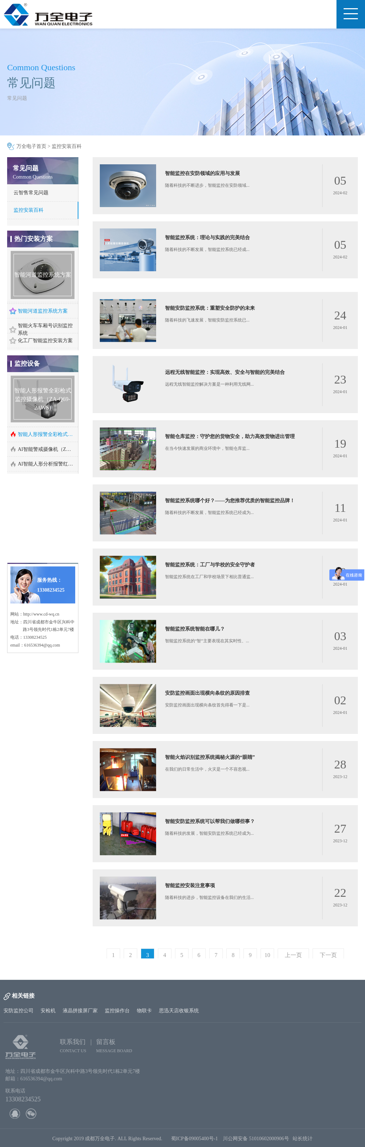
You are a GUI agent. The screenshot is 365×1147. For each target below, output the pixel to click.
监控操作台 (117, 1010)
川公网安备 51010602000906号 (258, 1142)
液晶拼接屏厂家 (80, 1010)
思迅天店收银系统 (179, 1010)
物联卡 (144, 1010)
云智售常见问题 (31, 192)
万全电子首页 (31, 146)
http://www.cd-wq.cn (41, 577)
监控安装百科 (67, 146)
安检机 (48, 1010)
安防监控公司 (19, 1010)
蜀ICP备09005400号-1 (194, 1142)
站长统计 (303, 1142)
